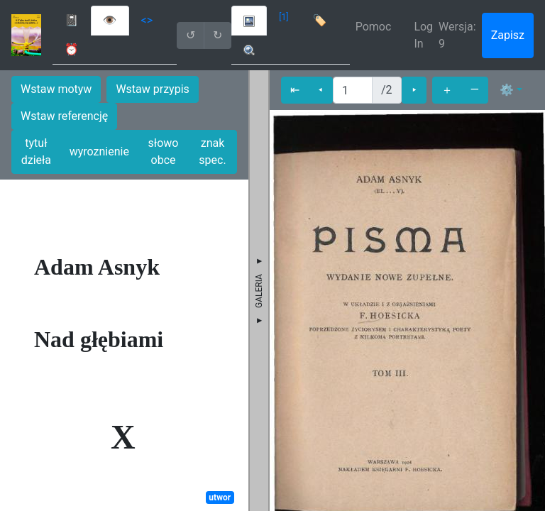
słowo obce (163, 151)
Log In (423, 35)
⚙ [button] (507, 90)
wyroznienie (99, 151)
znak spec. (212, 151)
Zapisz (507, 35)
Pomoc (374, 26)
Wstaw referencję (64, 116)
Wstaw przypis (152, 89)
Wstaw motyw (56, 89)
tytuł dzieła (36, 151)
